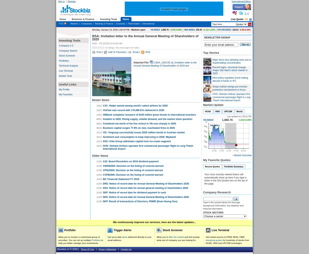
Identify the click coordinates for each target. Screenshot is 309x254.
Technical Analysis (68, 65)
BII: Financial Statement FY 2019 (121, 179)
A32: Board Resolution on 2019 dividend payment (131, 161)
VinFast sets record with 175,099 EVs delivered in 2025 (133, 110)
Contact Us (126, 249)
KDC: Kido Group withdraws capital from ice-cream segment (137, 141)
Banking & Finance (104, 23)
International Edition (241, 1)
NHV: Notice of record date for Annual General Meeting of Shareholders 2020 (146, 197)
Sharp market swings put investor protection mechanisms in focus (229, 88)
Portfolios (64, 60)
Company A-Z (66, 45)
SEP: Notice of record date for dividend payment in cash (134, 192)
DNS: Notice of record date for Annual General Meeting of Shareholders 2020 (146, 183)
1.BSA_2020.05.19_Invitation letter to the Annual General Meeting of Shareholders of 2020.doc (165, 64)
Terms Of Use (87, 249)
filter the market (176, 237)
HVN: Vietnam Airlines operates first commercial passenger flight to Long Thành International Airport (231, 97)
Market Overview (243, 155)
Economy (120, 23)
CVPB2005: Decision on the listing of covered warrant (133, 174)
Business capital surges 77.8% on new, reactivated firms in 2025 (139, 128)
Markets (74, 23)
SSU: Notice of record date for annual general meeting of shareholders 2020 (145, 188)
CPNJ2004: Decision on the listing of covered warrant (133, 170)
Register (72, 1)
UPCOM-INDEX (224, 30)
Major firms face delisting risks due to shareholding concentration (231, 61)
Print (99, 52)
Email (136, 52)
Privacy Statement (107, 249)
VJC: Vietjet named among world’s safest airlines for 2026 (135, 105)
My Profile (64, 89)
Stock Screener (67, 55)
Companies (86, 23)
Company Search (68, 50)
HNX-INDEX (189, 30)
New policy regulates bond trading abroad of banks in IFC (230, 79)
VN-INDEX (155, 30)
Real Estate (134, 23)
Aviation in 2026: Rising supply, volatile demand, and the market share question (147, 119)
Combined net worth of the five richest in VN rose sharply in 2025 (139, 123)
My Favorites (66, 94)
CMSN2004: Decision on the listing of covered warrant (133, 166)
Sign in (61, 1)
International (148, 23)
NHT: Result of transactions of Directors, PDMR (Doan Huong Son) (140, 201)
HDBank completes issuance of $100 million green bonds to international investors (149, 114)
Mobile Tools (65, 76)
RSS (62, 23)
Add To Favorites (117, 52)
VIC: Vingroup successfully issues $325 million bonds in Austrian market (144, 132)
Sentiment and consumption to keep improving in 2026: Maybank (139, 137)
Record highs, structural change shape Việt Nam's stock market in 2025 (230, 70)
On (246, 19)
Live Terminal (66, 71)
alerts (125, 237)
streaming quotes (214, 240)
